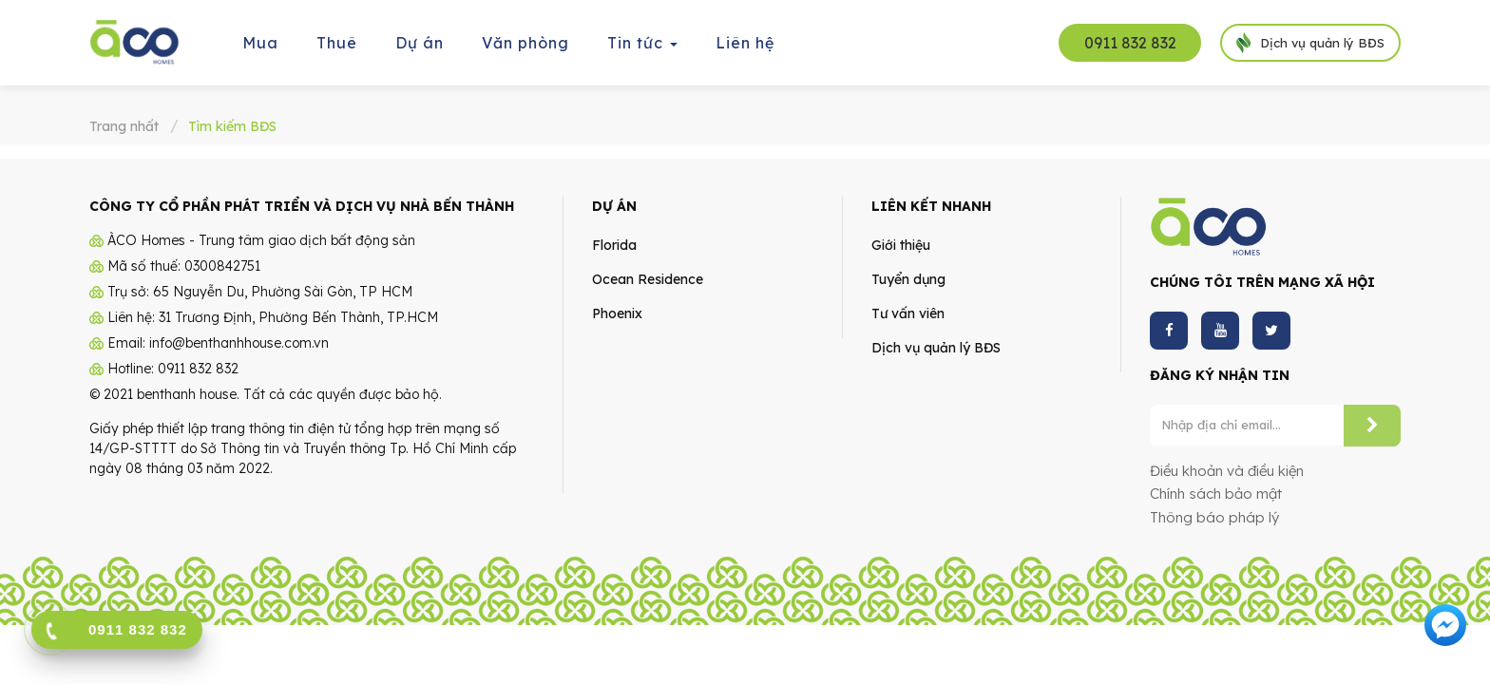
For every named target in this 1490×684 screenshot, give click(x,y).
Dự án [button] (419, 42)
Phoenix (617, 307)
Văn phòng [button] (525, 42)
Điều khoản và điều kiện (1227, 465)
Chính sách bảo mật (1216, 488)
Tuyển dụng (908, 273)
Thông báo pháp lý (1214, 512)
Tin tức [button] (643, 49)
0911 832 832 (1130, 42)
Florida (614, 239)
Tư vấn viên (908, 307)
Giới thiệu (900, 239)
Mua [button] (260, 42)
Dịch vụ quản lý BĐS (936, 342)
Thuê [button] (336, 42)
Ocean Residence (647, 273)
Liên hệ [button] (745, 42)
